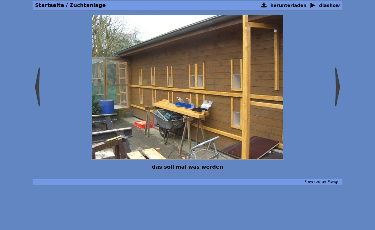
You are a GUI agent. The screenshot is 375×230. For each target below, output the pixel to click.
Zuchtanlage (88, 5)
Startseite (49, 5)
